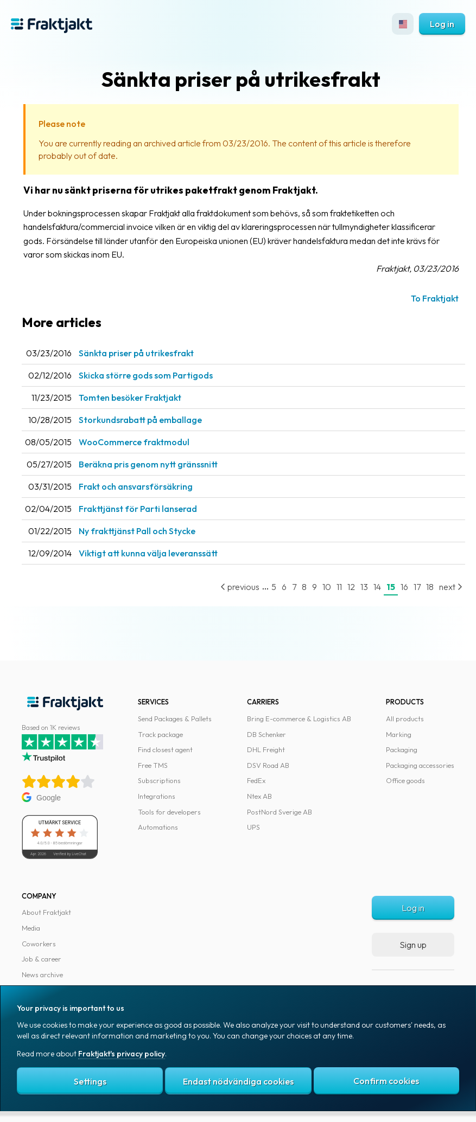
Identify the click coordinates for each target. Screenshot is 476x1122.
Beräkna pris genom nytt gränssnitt (148, 464)
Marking (398, 734)
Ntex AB (259, 796)
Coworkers (39, 943)
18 (430, 586)
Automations (158, 827)
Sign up (413, 944)
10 (326, 586)
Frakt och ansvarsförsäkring (136, 486)
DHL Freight (266, 749)
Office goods (405, 780)
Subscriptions (159, 780)
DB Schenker (266, 734)
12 (351, 586)
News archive (42, 974)
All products (405, 718)
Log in (442, 23)
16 (404, 586)
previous (239, 586)
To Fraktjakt (435, 298)
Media (31, 928)
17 (417, 586)
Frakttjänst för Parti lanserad (138, 508)
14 (377, 586)
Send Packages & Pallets (175, 718)
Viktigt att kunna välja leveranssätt (148, 553)
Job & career (41, 958)
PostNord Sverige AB (279, 811)
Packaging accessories (420, 765)
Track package (160, 734)
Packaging (401, 749)
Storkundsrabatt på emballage (140, 419)
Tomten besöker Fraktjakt (130, 397)
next (450, 586)
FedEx (256, 780)
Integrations (156, 796)
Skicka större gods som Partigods (146, 375)
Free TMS (153, 765)
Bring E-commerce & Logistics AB (299, 718)
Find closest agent (165, 749)
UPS (253, 827)
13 (364, 586)
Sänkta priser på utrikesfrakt (136, 353)
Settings (90, 1081)
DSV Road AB (268, 765)
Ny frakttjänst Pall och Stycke (137, 530)
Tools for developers (169, 811)
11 (339, 586)
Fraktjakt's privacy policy (121, 1054)
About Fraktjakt (46, 912)
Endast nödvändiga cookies (238, 1081)
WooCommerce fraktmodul (134, 442)
